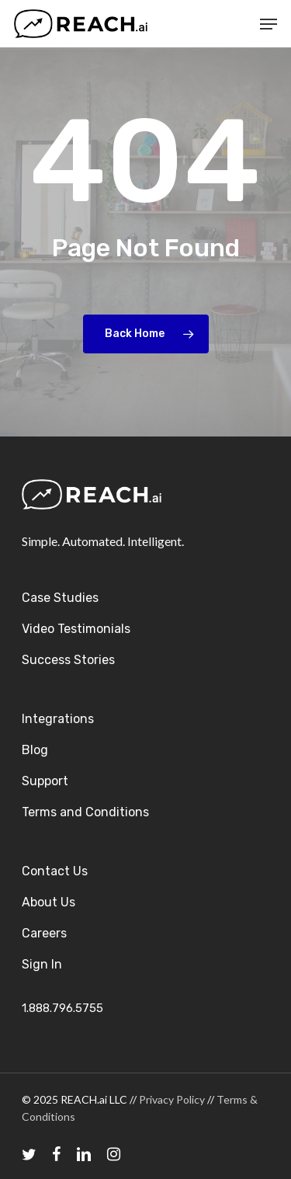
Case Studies (60, 597)
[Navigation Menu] (268, 24)
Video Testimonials (76, 628)
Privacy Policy (172, 1099)
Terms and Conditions (85, 812)
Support (45, 781)
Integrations (58, 718)
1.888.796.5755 (62, 1008)
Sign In (42, 964)
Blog (35, 750)
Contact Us (55, 871)
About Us (48, 902)
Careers (44, 933)
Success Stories (68, 659)
